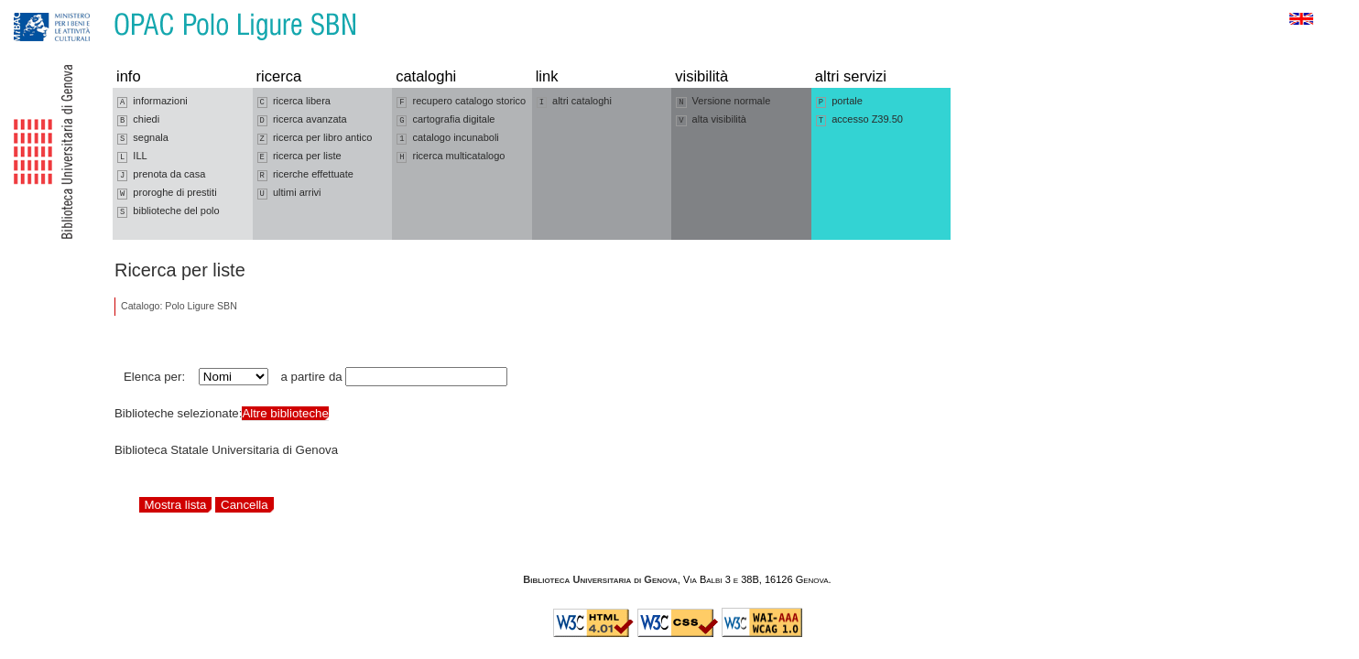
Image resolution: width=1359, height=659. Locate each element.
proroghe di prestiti (167, 193)
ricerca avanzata (302, 119)
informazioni (152, 101)
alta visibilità (711, 119)
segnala (143, 138)
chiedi (138, 119)
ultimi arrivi (289, 193)
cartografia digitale (446, 119)
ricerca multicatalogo (451, 156)
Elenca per (152, 377)
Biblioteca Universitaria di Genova (600, 579)
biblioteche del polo (168, 211)
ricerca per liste (299, 156)
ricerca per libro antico (315, 138)
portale (839, 101)
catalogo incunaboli (448, 138)
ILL (132, 156)
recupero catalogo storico (461, 101)
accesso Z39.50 (859, 119)
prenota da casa (161, 174)
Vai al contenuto (103, 9)
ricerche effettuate (305, 174)
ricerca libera (294, 101)
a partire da (311, 377)
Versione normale (723, 101)
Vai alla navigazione (36, 9)
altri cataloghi (574, 101)
